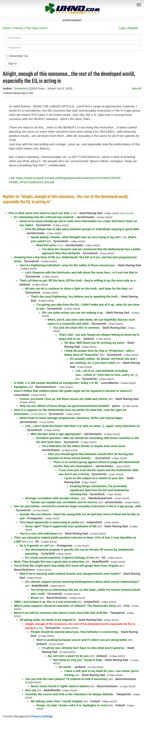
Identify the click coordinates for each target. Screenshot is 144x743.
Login (122, 28)
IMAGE (42, 414)
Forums (18, 28)
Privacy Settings (42, 716)
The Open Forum (36, 28)
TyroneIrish (20, 88)
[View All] (129, 213)
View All (136, 88)
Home (6, 28)
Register (133, 28)
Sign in (12, 63)
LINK (74, 213)
